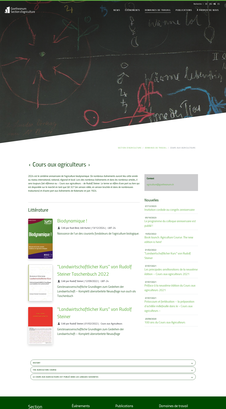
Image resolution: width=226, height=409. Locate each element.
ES (219, 4)
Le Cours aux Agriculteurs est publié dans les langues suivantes (113, 377)
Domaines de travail (158, 10)
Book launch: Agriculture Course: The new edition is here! (168, 239)
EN (210, 4)
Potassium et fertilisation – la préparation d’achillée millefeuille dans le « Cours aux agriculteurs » (169, 306)
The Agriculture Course (113, 370)
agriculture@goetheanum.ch (160, 184)
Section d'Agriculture (130, 148)
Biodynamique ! (72, 221)
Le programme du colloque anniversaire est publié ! (170, 223)
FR (215, 4)
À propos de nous (208, 10)
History (113, 363)
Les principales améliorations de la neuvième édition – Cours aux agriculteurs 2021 (171, 271)
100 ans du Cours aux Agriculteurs (164, 322)
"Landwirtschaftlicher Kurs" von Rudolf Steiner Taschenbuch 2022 (94, 270)
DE (206, 4)
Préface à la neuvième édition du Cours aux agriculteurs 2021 (169, 287)
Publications (184, 10)
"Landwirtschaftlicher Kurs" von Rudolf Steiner (94, 312)
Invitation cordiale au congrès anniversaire (169, 209)
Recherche (198, 4)
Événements (132, 10)
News (117, 10)
